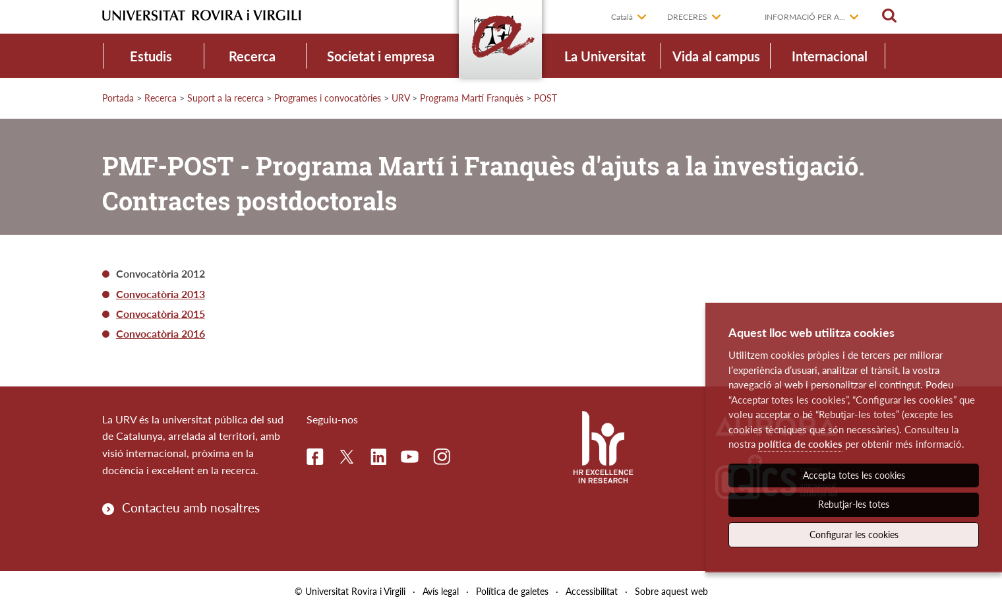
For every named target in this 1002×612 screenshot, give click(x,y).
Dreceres (687, 17)
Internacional (830, 56)
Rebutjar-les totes (853, 504)
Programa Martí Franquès (471, 98)
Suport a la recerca (225, 98)
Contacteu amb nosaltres (191, 507)
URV (400, 98)
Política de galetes (512, 591)
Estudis (151, 56)
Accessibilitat (592, 591)
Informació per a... (805, 17)
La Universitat (604, 56)
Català (622, 17)
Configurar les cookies (854, 534)
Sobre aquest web (671, 591)
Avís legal (441, 591)
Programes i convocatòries (327, 98)
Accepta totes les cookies (854, 475)
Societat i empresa (380, 56)
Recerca (252, 56)
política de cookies (800, 444)
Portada (118, 98)
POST (545, 98)
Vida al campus (716, 56)
